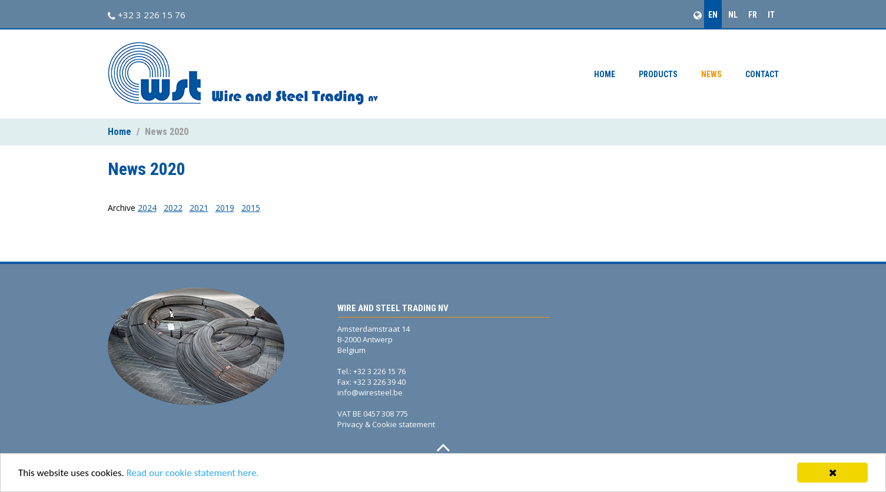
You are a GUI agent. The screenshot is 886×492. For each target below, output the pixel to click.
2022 (173, 207)
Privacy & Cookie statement (386, 424)
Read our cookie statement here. (193, 473)
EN (713, 14)
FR (752, 14)
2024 (147, 207)
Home (604, 74)
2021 (199, 207)
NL (733, 14)
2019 (224, 207)
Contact (762, 74)
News (711, 74)
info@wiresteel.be (370, 392)
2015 (250, 207)
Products (658, 74)
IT (771, 14)
